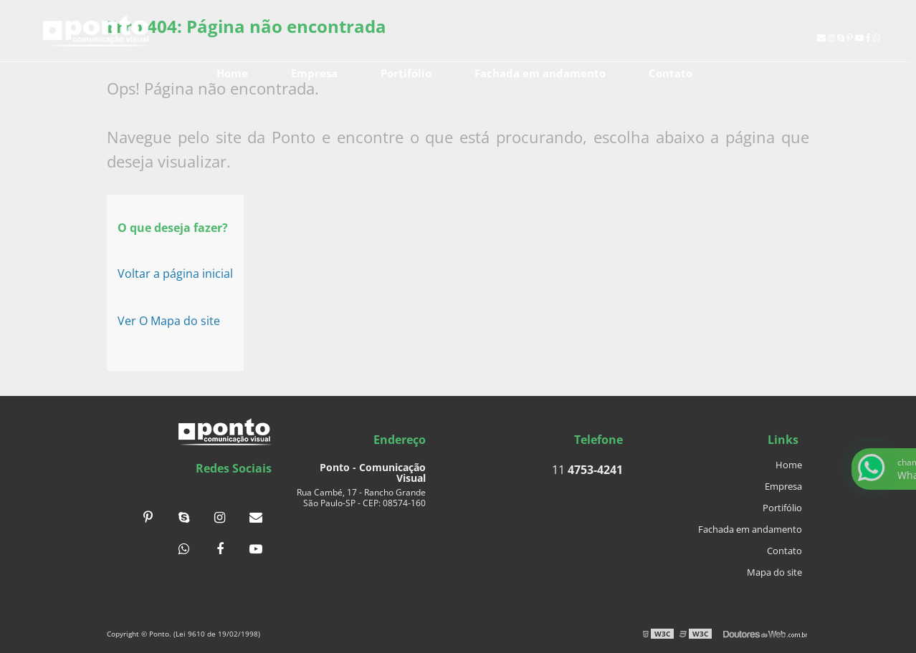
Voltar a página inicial (175, 273)
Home (232, 73)
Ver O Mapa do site (169, 321)
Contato (670, 73)
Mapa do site (774, 572)
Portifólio (406, 73)
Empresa (314, 73)
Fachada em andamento (540, 73)
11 (836, 22)
